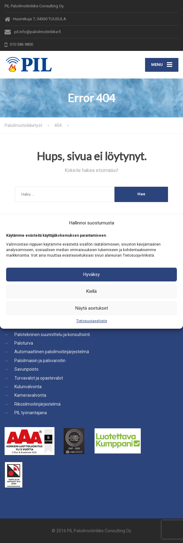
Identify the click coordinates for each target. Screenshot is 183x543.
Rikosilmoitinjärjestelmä (37, 404)
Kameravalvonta (30, 395)
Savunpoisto (26, 369)
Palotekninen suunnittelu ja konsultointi (52, 334)
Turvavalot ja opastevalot (38, 378)
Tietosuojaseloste (91, 321)
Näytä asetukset (91, 308)
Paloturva (23, 343)
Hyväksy (91, 274)
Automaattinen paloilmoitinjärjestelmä (51, 351)
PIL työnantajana (30, 412)
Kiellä (91, 291)
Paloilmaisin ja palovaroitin (39, 360)
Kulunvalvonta (28, 386)
